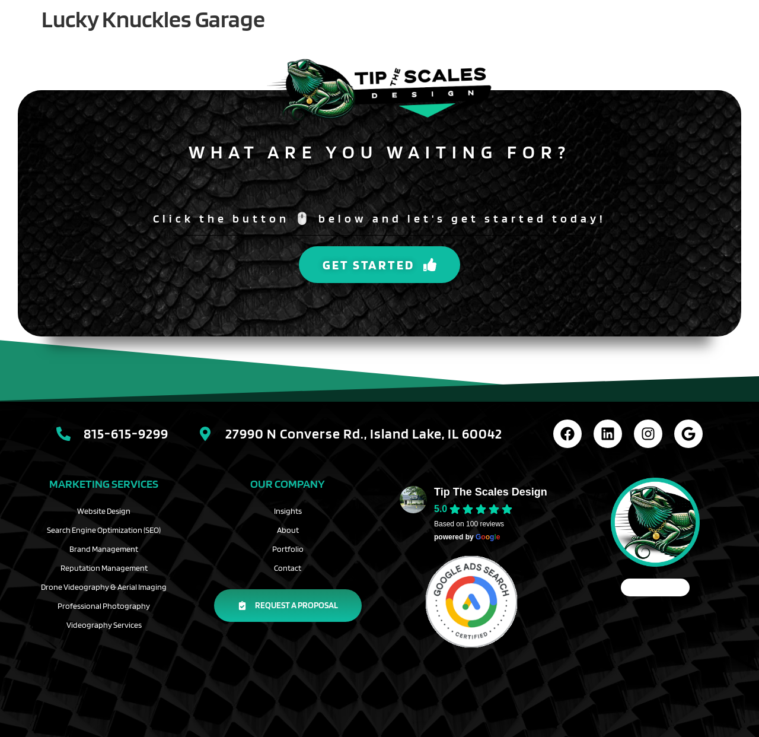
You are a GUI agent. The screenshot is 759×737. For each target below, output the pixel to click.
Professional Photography (104, 606)
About (288, 530)
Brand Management (103, 549)
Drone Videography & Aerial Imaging (104, 587)
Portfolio (288, 549)
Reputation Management (104, 568)
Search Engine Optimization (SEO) (104, 530)
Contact (287, 568)
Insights (288, 511)
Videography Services (104, 625)
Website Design (103, 511)
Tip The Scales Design (490, 492)
